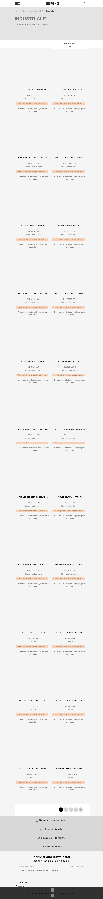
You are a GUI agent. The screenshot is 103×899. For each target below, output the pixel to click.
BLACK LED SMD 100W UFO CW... (70, 633)
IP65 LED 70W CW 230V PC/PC (33, 633)
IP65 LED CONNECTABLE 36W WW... (70, 293)
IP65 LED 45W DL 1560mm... (69, 361)
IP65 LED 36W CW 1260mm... (33, 226)
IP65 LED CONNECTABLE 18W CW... (33, 158)
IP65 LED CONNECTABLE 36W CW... (33, 293)
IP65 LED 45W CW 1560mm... (33, 361)
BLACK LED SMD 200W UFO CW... (70, 701)
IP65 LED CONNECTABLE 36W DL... (33, 497)
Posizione (75, 46)
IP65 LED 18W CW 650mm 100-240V (33, 90)
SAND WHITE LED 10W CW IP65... (70, 768)
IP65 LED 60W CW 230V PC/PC (70, 497)
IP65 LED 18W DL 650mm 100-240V (69, 90)
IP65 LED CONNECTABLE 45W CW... (33, 429)
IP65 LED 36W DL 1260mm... (69, 226)
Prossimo (85, 809)
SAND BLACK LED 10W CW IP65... (33, 768)
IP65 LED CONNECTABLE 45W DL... (69, 565)
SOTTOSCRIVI (77, 867)
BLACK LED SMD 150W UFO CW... (33, 701)
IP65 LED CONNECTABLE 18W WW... (70, 158)
